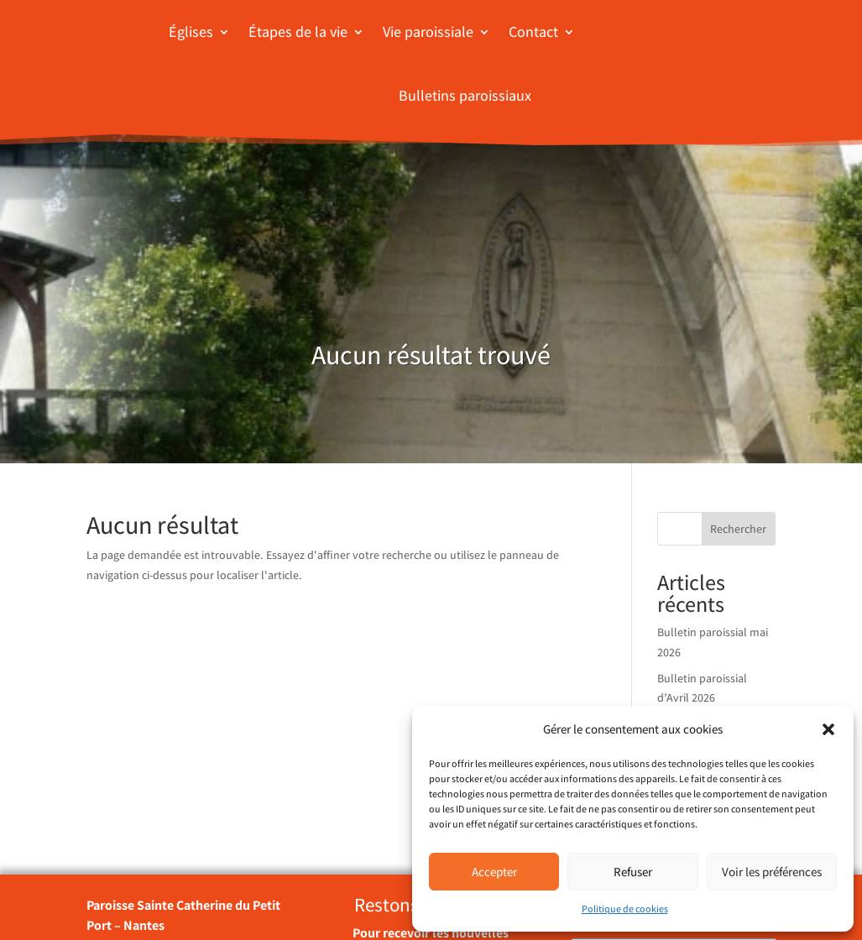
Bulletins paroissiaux (465, 95)
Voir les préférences (772, 872)
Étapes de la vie (297, 31)
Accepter (494, 872)
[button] (828, 729)
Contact (533, 31)
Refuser (633, 872)
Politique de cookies (625, 908)
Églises (191, 31)
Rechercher (738, 528)
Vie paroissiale (428, 31)
